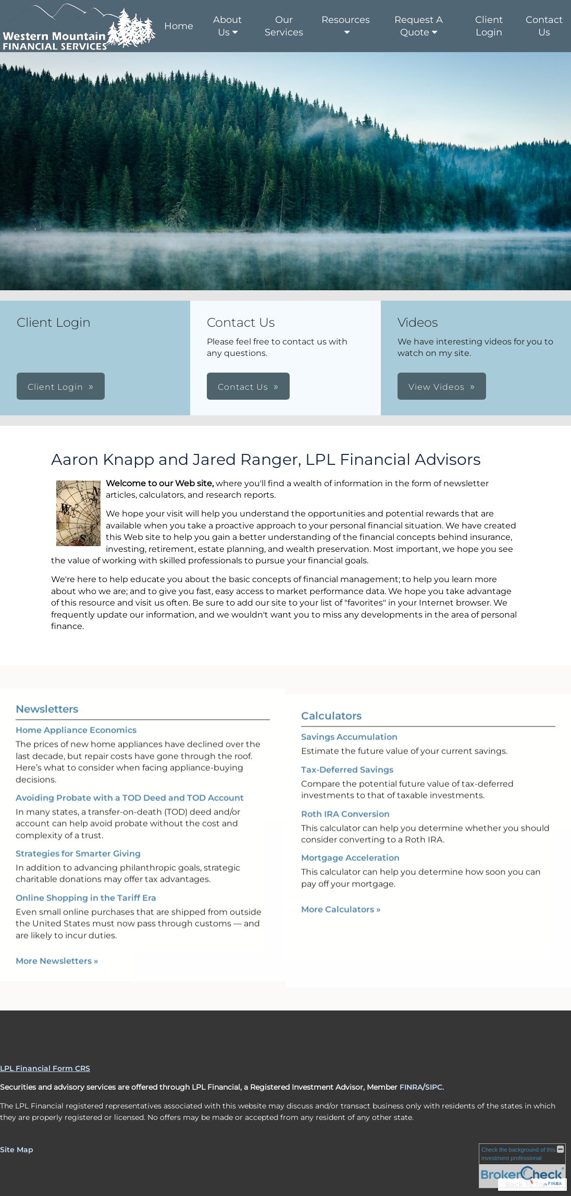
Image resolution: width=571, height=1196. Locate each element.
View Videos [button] (436, 387)
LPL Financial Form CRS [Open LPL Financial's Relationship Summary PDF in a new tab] (45, 1068)
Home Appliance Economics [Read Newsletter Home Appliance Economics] (76, 715)
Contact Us (544, 26)
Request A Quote (418, 26)
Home (178, 26)
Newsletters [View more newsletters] (47, 693)
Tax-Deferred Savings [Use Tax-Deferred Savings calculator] (347, 785)
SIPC (433, 1087)
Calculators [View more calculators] (331, 731)
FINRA (411, 1087)
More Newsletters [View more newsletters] (57, 946)
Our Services (284, 26)
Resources (345, 20)
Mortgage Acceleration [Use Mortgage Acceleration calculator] (350, 874)
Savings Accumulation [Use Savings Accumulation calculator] (349, 753)
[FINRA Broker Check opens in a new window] (522, 1165)
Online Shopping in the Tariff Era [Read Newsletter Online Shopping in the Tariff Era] (86, 882)
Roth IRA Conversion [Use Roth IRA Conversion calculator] (345, 829)
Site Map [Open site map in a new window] (16, 1149)
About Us (227, 26)
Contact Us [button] (243, 387)
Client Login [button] (55, 387)
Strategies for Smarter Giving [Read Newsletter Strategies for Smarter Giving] (78, 838)
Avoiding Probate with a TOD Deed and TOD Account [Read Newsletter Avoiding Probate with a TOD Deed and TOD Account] (130, 782)
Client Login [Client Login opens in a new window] (489, 26)
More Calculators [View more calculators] (341, 925)
